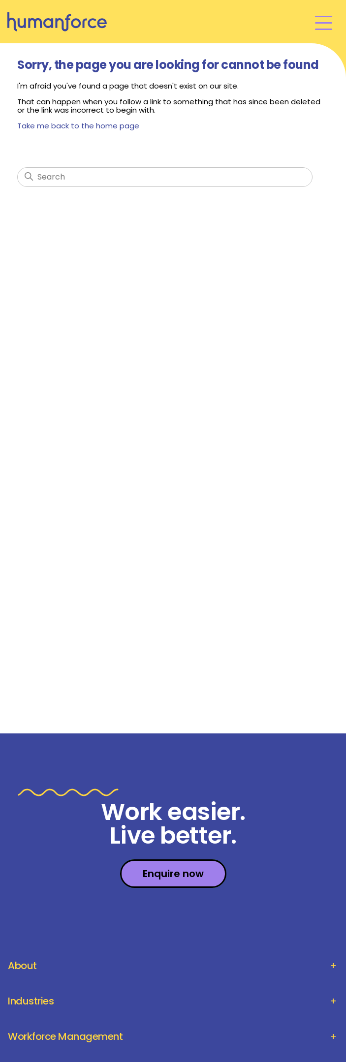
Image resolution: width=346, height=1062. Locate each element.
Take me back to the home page (78, 126)
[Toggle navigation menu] (323, 22)
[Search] (165, 177)
